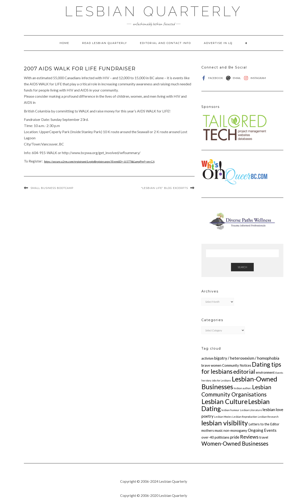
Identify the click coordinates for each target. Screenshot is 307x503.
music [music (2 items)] (219, 430)
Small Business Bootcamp (52, 188)
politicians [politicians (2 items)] (222, 437)
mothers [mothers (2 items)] (207, 430)
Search (242, 267)
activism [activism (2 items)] (207, 358)
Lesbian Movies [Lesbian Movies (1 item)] (223, 416)
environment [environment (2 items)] (265, 372)
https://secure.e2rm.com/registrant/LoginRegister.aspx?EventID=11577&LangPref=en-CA (99, 161)
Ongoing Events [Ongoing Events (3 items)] (262, 430)
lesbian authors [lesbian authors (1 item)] (242, 388)
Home (64, 43)
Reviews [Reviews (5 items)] (249, 437)
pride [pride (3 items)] (234, 437)
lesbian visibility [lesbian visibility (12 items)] (224, 423)
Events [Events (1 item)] (279, 372)
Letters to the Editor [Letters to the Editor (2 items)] (264, 424)
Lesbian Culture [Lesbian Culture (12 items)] (224, 401)
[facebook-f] (213, 78)
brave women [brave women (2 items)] (211, 365)
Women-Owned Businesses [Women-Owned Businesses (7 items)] (234, 443)
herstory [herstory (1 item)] (206, 380)
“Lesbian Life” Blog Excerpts (164, 188)
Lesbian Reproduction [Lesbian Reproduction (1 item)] (244, 416)
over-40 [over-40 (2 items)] (207, 437)
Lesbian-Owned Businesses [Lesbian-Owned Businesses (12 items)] (239, 383)
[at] (234, 78)
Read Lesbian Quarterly (104, 43)
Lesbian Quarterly (153, 11)
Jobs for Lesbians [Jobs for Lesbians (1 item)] (221, 380)
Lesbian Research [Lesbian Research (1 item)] (268, 416)
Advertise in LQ (218, 43)
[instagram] (255, 78)
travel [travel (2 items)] (263, 437)
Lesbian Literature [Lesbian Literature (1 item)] (251, 410)
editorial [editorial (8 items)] (244, 371)
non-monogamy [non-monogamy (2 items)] (235, 430)
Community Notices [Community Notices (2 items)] (236, 365)
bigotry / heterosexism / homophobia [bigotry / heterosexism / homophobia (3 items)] (246, 358)
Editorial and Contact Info (165, 43)
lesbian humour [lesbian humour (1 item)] (230, 410)
